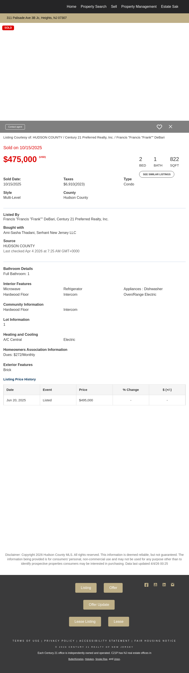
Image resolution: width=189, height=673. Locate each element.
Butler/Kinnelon (75, 659)
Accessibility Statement (104, 641)
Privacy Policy (59, 641)
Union (117, 659)
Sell (114, 6)
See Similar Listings (157, 174)
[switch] (159, 127)
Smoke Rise (101, 659)
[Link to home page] (13, 6)
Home (71, 6)
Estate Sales (171, 6)
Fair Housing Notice (155, 641)
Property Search (94, 6)
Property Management (138, 6)
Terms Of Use (26, 641)
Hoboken (89, 659)
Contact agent (15, 127)
